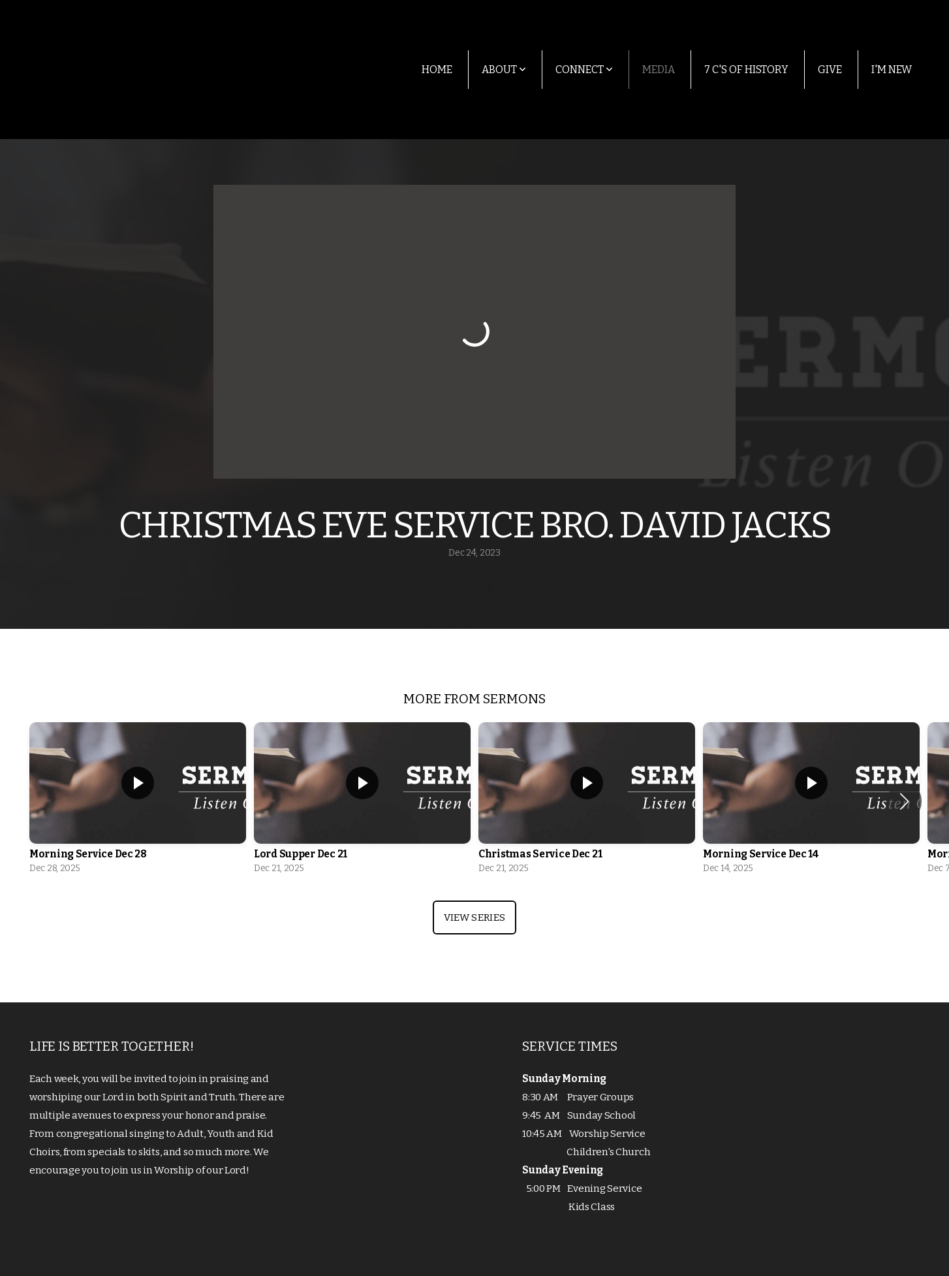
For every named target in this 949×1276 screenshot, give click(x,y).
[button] (904, 801)
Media (658, 69)
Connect (584, 69)
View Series (474, 917)
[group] (137, 801)
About (504, 69)
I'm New (891, 69)
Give (830, 69)
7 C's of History (746, 69)
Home (437, 69)
